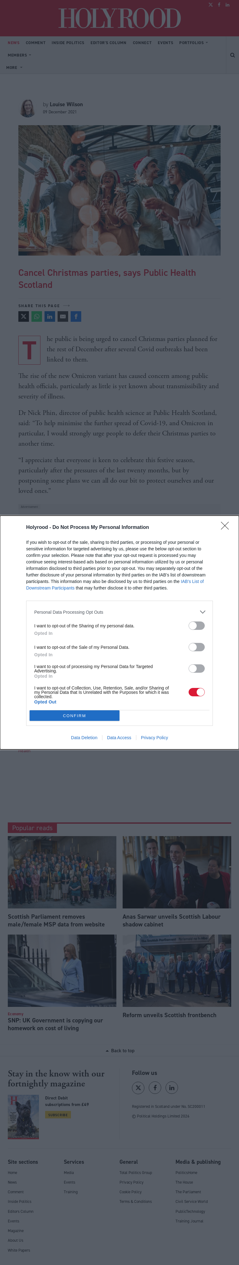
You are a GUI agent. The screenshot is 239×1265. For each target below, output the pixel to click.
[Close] (227, 528)
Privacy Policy (154, 737)
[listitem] (119, 612)
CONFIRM (74, 715)
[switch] (197, 625)
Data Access (119, 737)
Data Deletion (84, 737)
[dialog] (119, 632)
